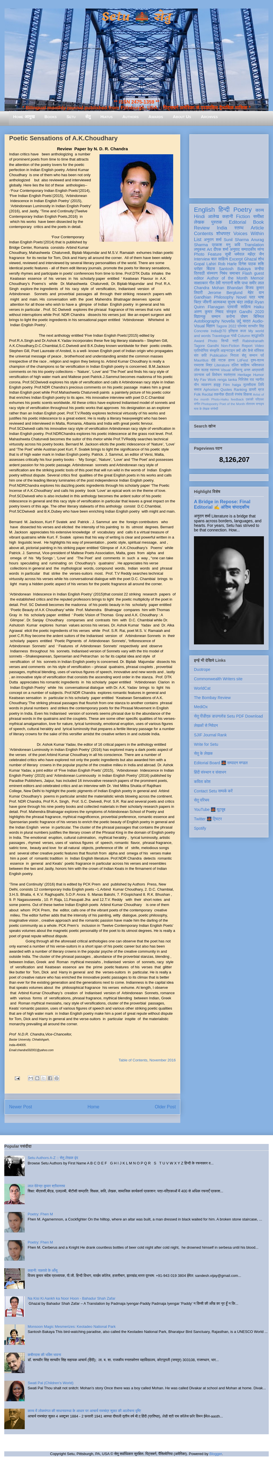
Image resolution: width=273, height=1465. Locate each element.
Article (257, 228)
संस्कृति (214, 351)
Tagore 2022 (226, 326)
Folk (197, 394)
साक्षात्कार (201, 283)
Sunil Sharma (236, 239)
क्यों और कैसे (244, 351)
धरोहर (198, 268)
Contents (203, 233)
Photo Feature (208, 254)
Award (199, 341)
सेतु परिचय (201, 800)
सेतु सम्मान (249, 355)
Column (244, 336)
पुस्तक (216, 222)
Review (202, 228)
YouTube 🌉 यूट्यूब (209, 809)
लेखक (199, 222)
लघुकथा (199, 249)
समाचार (234, 273)
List (197, 239)
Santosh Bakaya (235, 268)
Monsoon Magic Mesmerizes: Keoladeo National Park (71, 1326)
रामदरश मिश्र (203, 365)
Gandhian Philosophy (213, 297)
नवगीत (259, 380)
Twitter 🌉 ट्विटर (208, 819)
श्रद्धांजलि (257, 336)
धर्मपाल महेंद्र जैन (249, 254)
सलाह (204, 370)
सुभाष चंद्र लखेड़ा (240, 302)
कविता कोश (202, 781)
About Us (182, 116)
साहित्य (246, 307)
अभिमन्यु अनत (241, 370)
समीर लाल (256, 283)
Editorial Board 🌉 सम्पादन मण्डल (221, 763)
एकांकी (249, 399)
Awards (155, 116)
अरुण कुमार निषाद (208, 311)
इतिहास (233, 331)
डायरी (252, 390)
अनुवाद (235, 249)
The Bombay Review (212, 697)
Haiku (259, 307)
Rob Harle (227, 264)
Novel (241, 297)
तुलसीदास (249, 385)
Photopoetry (209, 404)
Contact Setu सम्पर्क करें (213, 791)
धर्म (208, 375)
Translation (254, 245)
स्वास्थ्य (215, 370)
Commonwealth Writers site (218, 679)
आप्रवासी (258, 370)
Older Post (165, 1106)
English (204, 209)
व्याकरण (206, 385)
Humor (258, 375)
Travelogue (221, 336)
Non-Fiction (230, 346)
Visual (225, 370)
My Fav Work (205, 380)
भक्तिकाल (257, 365)
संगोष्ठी (214, 408)
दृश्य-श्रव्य (257, 360)
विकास (247, 394)
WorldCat (202, 688)
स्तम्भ (238, 228)
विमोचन (217, 375)
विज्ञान (210, 326)
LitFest (242, 360)
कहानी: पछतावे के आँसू (42, 1270)
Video (259, 346)
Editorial (237, 222)
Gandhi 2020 (251, 311)
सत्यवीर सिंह (256, 326)
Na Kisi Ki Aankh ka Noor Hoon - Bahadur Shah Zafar (71, 1298)
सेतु (88, 116)
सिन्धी (225, 341)
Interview (202, 259)
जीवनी (207, 302)
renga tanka (227, 380)
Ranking (240, 390)
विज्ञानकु (200, 316)
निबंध (223, 273)
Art (209, 249)
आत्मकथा (219, 302)
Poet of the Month (232, 404)
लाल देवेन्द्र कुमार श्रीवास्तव (46, 1186)
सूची (228, 254)
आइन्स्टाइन (227, 351)
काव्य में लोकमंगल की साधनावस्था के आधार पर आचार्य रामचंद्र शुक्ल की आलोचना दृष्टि (84, 1411)
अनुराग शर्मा (213, 239)
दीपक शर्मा (221, 249)
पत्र (252, 297)
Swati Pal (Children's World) (50, 1383)
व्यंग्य (260, 249)
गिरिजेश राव (246, 380)
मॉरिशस (259, 351)
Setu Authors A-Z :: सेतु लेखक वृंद (53, 1158)
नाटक (222, 360)
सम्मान (215, 316)
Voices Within (248, 233)
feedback (237, 399)
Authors (130, 116)
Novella (228, 321)
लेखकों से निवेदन (206, 725)
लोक (197, 370)
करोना (230, 316)
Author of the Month (227, 278)
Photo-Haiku (220, 399)
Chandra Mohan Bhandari (218, 287)
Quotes (226, 390)
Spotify (200, 828)
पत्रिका (259, 399)
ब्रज (261, 390)
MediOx (201, 706)
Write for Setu (206, 744)
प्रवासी (232, 307)
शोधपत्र (223, 233)
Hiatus (106, 116)
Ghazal (250, 259)
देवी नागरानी (224, 283)
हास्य (231, 360)
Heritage (244, 375)
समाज (198, 390)
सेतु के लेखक (203, 753)
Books (50, 116)
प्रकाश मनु (221, 245)
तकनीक (219, 394)
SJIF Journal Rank (210, 735)
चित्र (197, 302)
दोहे (213, 360)
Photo (212, 341)
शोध (261, 259)
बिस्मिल (259, 316)
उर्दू (239, 321)
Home (94, 1106)
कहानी (227, 216)
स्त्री (235, 341)
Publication (219, 355)
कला (243, 331)
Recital (207, 394)
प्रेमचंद (242, 326)
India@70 (218, 331)
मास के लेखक (202, 408)
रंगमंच (238, 394)
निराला (234, 355)
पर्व (262, 355)
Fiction (243, 216)
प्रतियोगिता (201, 351)
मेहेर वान (256, 292)
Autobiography (207, 321)
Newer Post (20, 1106)
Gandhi (213, 346)
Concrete (201, 331)
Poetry (242, 209)
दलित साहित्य (240, 365)
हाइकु (217, 385)
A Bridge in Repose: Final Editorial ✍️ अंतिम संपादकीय (222, 504)
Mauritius (201, 360)
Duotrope (202, 669)
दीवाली (229, 394)
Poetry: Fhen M (40, 1214)
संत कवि (200, 355)
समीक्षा (258, 216)
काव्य (259, 210)
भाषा (261, 297)
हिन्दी (223, 209)
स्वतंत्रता (229, 375)
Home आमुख (24, 116)
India (222, 228)
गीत (211, 283)
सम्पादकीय (248, 249)
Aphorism (210, 390)
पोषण (244, 316)
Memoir (257, 278)
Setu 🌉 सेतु (136, 17)
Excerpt (236, 259)
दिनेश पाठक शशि (251, 264)
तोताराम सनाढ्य (255, 404)
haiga (236, 385)
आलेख (213, 216)
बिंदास (210, 268)
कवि (237, 245)
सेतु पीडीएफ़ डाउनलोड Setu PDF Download (228, 716)
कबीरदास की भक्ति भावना (44, 1355)
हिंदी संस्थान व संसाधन (210, 772)
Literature (221, 365)
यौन (196, 385)
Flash (247, 273)
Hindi (199, 216)
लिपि (261, 385)
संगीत (197, 404)
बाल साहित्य (219, 259)
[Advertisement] (229, 165)
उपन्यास (199, 375)
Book (258, 222)
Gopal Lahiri (205, 264)
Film (226, 385)
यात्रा (247, 321)
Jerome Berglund (225, 292)
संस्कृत (231, 311)
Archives (209, 116)
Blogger (215, 1454)
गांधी (234, 336)
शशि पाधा (241, 283)
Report (247, 346)
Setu (71, 116)
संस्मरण (212, 273)
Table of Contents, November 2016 (147, 1060)
